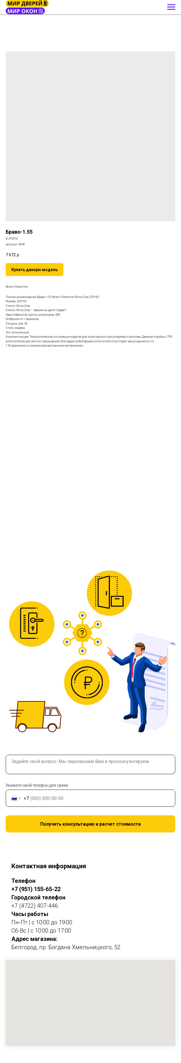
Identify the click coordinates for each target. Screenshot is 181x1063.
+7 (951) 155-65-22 (36, 889)
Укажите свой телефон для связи (37, 785)
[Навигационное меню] (171, 7)
